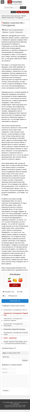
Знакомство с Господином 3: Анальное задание (13, 319)
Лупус (4, 353)
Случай (11, 32)
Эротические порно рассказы (11, 16)
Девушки (25, 12)
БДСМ (23, 16)
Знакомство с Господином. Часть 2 (15, 310)
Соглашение (16, 406)
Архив (19, 12)
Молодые (5, 32)
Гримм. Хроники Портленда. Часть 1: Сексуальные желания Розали (15, 342)
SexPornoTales (9, 404)
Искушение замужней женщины (14, 329)
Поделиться (13, 295)
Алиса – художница (10, 338)
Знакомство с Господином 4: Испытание (13, 324)
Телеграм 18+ (15, 301)
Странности (19, 32)
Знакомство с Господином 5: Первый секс (16, 314)
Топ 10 (13, 12)
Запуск (15, 285)
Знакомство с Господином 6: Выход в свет (16, 333)
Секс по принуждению (16, 30)
